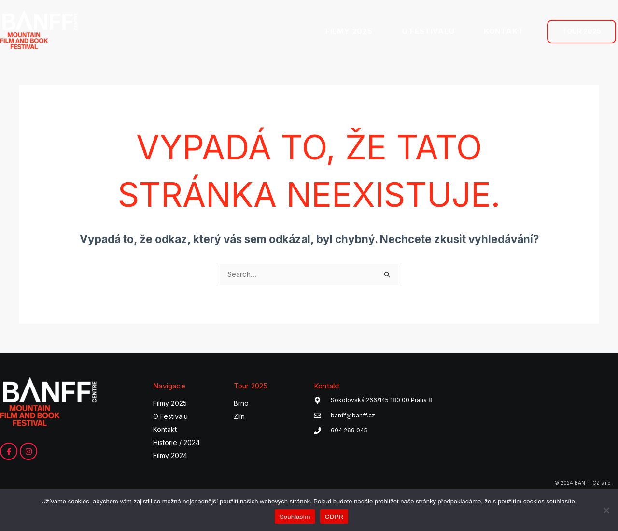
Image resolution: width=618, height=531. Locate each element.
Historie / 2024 (176, 443)
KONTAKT (504, 31)
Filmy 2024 (170, 456)
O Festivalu (170, 417)
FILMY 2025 (349, 31)
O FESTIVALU (428, 31)
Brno (241, 404)
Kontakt (165, 430)
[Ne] (606, 510)
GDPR (334, 516)
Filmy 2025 (170, 404)
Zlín (239, 417)
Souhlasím (295, 516)
